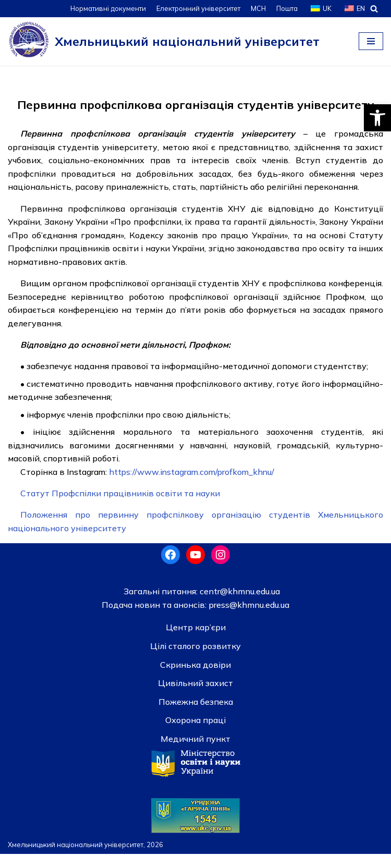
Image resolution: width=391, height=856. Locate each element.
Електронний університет (197, 8)
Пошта (287, 8)
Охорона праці (195, 722)
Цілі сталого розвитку (195, 648)
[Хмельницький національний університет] (164, 41)
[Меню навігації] (371, 41)
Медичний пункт (195, 741)
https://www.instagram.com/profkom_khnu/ (194, 473)
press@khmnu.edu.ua (247, 607)
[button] (377, 117)
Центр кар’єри (196, 629)
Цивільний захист (195, 685)
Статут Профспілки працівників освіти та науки (120, 495)
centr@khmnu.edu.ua (239, 593)
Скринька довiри (195, 667)
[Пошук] (374, 9)
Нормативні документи (107, 8)
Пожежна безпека (195, 704)
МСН (257, 8)
